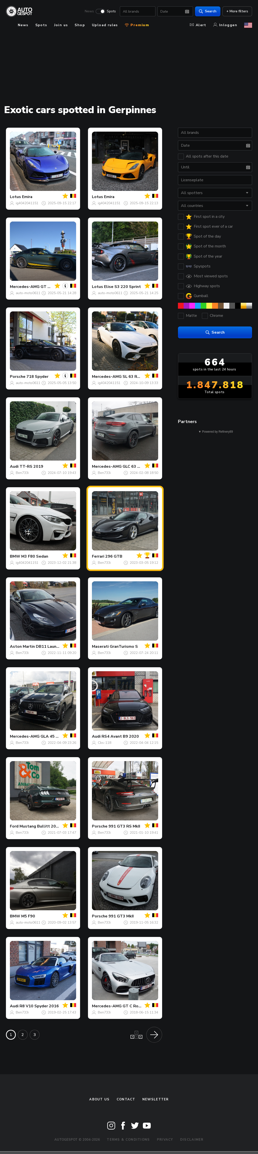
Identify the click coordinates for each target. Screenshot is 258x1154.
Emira (27, 197)
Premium (137, 25)
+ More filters (237, 11)
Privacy (165, 1139)
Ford (14, 826)
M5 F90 (28, 916)
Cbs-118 (104, 742)
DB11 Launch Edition (55, 646)
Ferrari (98, 556)
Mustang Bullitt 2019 (40, 826)
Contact (126, 1099)
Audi (14, 466)
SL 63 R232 (134, 376)
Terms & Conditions (128, 1139)
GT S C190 (51, 286)
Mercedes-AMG (25, 286)
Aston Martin (22, 646)
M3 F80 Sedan (34, 556)
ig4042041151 (27, 203)
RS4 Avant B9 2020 (120, 736)
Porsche (17, 376)
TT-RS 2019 (31, 466)
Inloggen (225, 25)
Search (207, 11)
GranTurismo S (124, 646)
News (89, 11)
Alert (198, 25)
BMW (15, 556)
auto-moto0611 (28, 293)
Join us (61, 25)
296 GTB (113, 556)
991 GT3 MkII (121, 916)
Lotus (15, 197)
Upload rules (105, 25)
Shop (80, 25)
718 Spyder (37, 376)
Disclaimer (192, 1139)
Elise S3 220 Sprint (122, 286)
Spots (111, 11)
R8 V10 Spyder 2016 (39, 1006)
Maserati (100, 646)
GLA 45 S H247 (55, 736)
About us (99, 1099)
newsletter (155, 1099)
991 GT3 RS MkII (124, 826)
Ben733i (22, 472)
